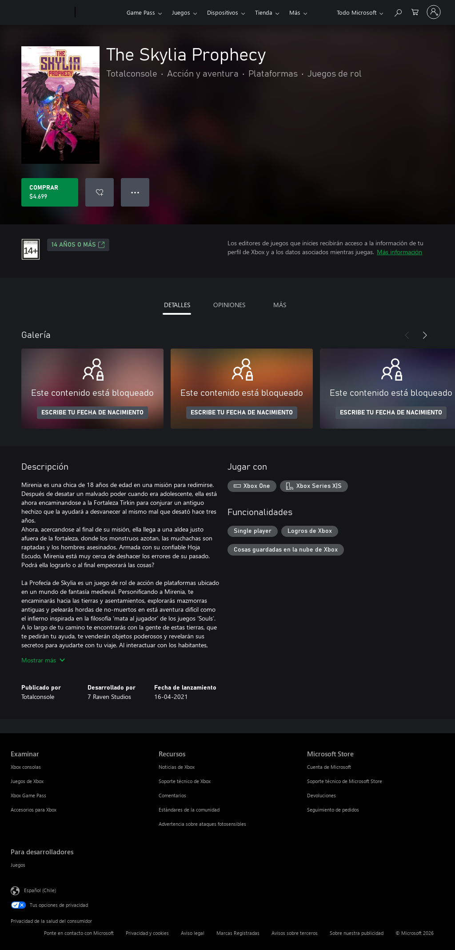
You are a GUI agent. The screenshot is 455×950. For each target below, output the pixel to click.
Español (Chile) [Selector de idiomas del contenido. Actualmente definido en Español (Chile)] (40, 890)
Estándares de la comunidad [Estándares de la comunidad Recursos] (189, 809)
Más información (399, 252)
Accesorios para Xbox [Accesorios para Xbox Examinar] (33, 809)
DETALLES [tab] (177, 304)
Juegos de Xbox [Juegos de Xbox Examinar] (27, 781)
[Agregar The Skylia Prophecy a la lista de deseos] (99, 192)
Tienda (263, 12)
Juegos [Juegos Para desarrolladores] (18, 865)
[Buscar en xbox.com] (398, 11)
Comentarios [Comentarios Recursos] (172, 795)
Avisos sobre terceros (294, 933)
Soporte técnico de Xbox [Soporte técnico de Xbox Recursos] (185, 781)
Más (294, 12)
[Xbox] (100, 12)
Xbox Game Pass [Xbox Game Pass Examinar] (28, 795)
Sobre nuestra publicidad (356, 933)
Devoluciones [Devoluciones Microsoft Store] (321, 795)
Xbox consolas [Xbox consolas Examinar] (26, 767)
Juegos (181, 12)
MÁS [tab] (279, 304)
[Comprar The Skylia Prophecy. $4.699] (49, 192)
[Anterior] (407, 335)
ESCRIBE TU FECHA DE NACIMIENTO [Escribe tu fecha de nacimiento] (92, 413)
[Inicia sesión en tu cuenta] (433, 12)
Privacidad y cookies (147, 933)
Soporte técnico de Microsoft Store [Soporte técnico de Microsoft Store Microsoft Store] (344, 781)
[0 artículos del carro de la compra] (415, 11)
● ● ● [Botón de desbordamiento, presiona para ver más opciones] (135, 192)
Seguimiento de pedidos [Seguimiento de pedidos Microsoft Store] (333, 809)
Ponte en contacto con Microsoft (79, 933)
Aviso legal (192, 933)
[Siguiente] (425, 335)
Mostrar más (43, 660)
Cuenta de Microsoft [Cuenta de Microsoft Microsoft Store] (329, 767)
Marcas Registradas (237, 933)
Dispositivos (222, 12)
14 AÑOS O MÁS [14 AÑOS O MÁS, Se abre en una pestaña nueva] (78, 244)
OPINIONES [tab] (229, 304)
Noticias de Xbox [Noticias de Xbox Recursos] (177, 767)
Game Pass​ (141, 12)
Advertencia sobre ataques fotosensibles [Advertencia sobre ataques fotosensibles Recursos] (202, 824)
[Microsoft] (41, 12)
